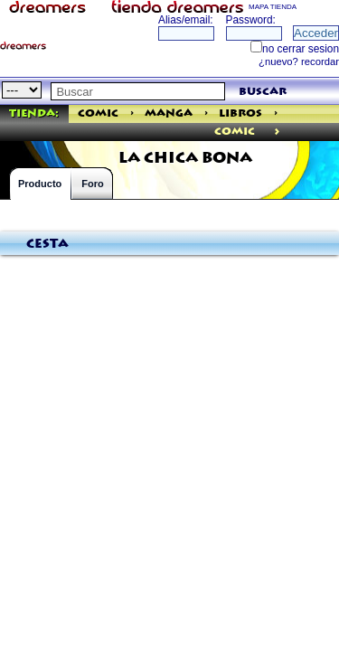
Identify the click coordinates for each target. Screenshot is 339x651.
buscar (263, 92)
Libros (240, 113)
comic (234, 132)
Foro (92, 183)
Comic (98, 113)
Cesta (47, 244)
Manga (169, 113)
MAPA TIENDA (273, 7)
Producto (39, 183)
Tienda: (34, 113)
